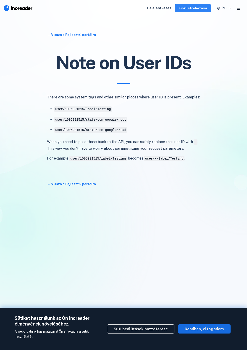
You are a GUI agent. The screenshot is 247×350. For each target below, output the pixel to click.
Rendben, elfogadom (204, 329)
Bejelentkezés (159, 8)
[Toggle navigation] (238, 8)
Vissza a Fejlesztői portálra (73, 35)
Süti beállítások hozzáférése (141, 329)
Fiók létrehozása (193, 8)
